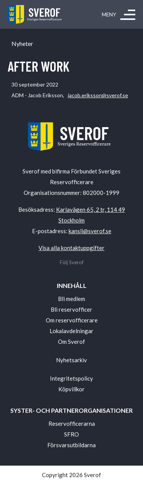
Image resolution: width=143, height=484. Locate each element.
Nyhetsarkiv (71, 359)
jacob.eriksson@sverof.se (98, 95)
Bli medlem (71, 298)
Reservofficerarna (71, 423)
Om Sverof (71, 341)
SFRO (71, 434)
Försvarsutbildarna (71, 444)
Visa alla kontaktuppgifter (71, 247)
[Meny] (127, 14)
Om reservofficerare (72, 320)
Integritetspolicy (71, 378)
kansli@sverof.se (90, 230)
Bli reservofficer (71, 309)
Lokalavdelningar (71, 330)
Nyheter (22, 43)
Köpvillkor (71, 389)
